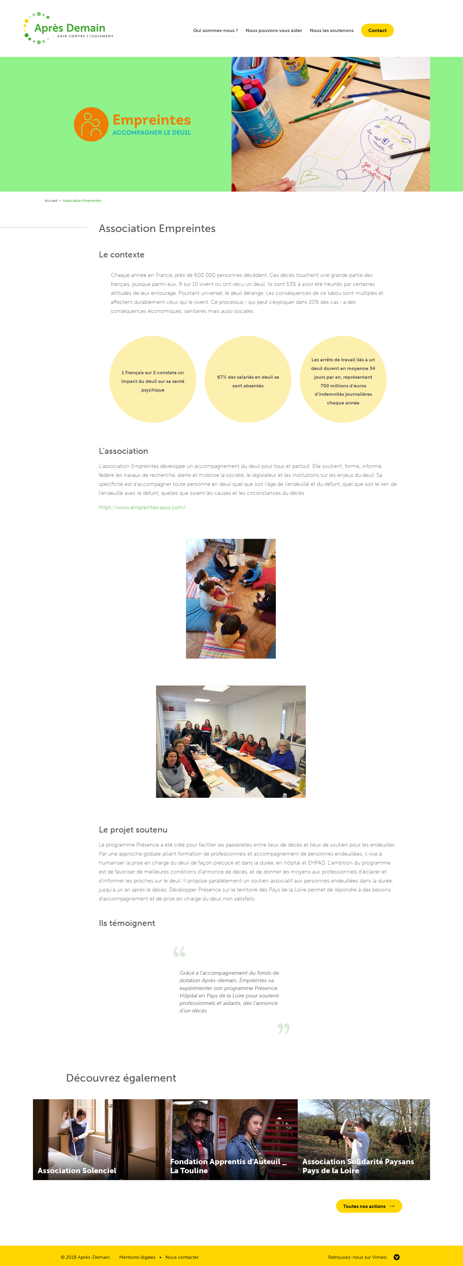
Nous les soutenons (332, 30)
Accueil (51, 200)
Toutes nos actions (364, 1206)
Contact (377, 30)
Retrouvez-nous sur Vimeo (357, 1257)
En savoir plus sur (99, 1139)
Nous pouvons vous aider (274, 30)
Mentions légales (137, 1257)
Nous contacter (182, 1257)
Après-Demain (94, 1257)
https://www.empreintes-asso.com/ (142, 507)
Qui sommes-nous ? (215, 30)
